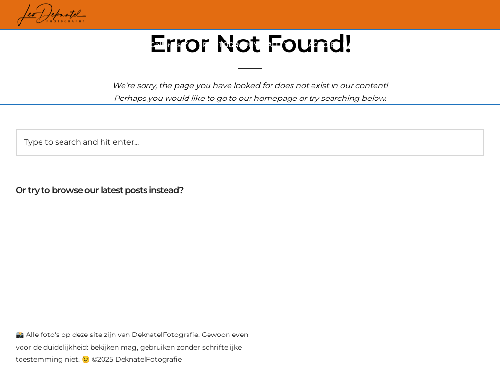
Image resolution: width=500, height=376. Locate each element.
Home (80, 44)
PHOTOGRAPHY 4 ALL (241, 44)
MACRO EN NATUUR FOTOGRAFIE (361, 44)
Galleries (165, 44)
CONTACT (459, 44)
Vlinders (120, 44)
